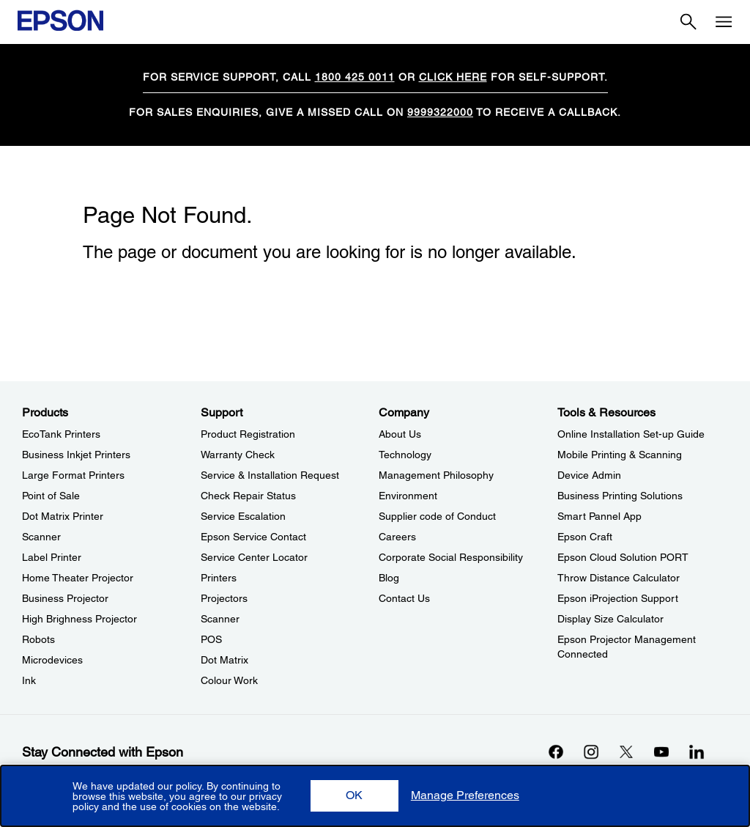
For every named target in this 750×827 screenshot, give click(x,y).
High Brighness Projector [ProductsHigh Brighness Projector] (79, 619)
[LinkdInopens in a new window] (696, 751)
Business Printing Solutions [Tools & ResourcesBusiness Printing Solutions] (620, 495)
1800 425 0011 (355, 77)
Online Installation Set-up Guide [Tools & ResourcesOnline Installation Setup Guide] (631, 434)
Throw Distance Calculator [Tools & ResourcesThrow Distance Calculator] (618, 578)
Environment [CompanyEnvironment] (408, 495)
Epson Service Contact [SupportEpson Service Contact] (253, 537)
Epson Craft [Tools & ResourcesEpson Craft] (584, 537)
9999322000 (440, 112)
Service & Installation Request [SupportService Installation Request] (270, 475)
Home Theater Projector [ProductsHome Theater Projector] (77, 578)
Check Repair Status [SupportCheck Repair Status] (248, 495)
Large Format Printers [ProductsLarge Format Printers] (73, 475)
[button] (354, 796)
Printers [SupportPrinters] (219, 578)
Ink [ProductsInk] (29, 680)
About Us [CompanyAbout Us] (400, 434)
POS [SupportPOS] (211, 639)
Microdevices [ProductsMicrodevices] (52, 660)
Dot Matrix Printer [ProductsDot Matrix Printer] (62, 516)
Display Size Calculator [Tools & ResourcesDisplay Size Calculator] (610, 619)
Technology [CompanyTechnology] (405, 454)
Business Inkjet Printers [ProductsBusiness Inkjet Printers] (76, 454)
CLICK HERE (453, 77)
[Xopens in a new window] (626, 751)
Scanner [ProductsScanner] (41, 537)
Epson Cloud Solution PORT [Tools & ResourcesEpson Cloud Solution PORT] (622, 557)
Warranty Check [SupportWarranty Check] (238, 454)
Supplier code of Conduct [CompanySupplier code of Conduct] (437, 516)
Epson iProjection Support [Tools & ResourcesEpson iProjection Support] (617, 598)
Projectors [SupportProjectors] (224, 598)
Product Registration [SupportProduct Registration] (248, 434)
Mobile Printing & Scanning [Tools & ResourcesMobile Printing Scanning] (619, 454)
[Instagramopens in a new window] (591, 751)
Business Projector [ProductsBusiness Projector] (65, 598)
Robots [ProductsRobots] (38, 639)
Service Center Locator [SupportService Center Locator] (254, 557)
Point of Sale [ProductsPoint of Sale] (51, 495)
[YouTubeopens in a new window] (661, 751)
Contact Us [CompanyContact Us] (404, 598)
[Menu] (723, 22)
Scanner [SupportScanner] (220, 619)
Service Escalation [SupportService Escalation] (243, 516)
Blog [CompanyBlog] (389, 578)
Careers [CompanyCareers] (397, 537)
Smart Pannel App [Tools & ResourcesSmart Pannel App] (599, 516)
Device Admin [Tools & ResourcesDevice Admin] (589, 475)
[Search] (688, 22)
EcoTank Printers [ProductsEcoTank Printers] (61, 434)
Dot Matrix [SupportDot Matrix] (224, 660)
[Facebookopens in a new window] (556, 751)
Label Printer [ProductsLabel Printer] (51, 557)
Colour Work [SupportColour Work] (229, 680)
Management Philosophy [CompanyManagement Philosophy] (436, 475)
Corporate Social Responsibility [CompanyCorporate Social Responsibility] (451, 557)
